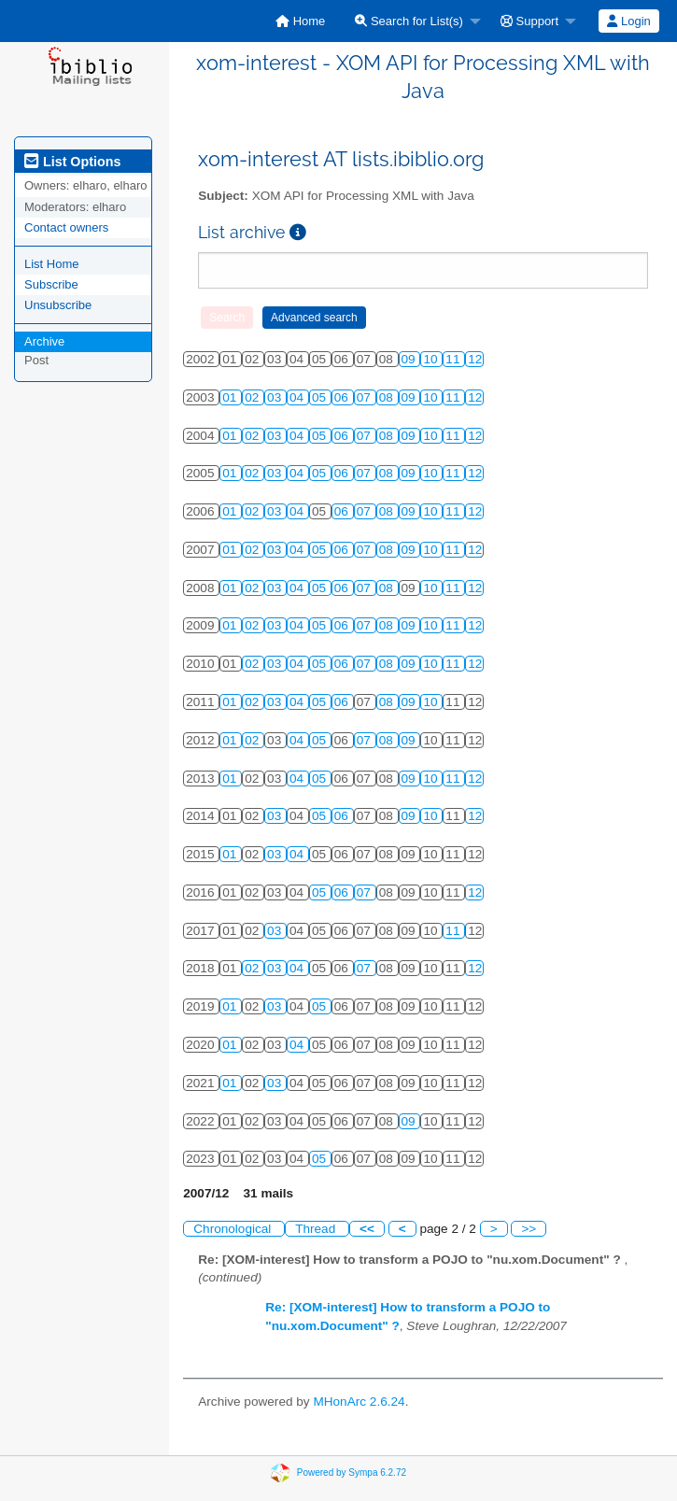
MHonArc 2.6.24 (358, 1402)
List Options (72, 161)
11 (454, 359)
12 (475, 359)
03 (276, 397)
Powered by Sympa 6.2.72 (351, 1471)
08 (388, 397)
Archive (44, 341)
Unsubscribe (58, 305)
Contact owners (66, 227)
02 (253, 397)
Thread (317, 1229)
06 (343, 397)
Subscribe (51, 284)
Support (529, 21)
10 (432, 359)
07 (365, 397)
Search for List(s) (409, 21)
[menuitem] (300, 21)
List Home (51, 264)
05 (321, 397)
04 (298, 397)
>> (528, 1229)
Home (300, 21)
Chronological (234, 1229)
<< (367, 1229)
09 (410, 359)
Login (628, 21)
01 (231, 397)
